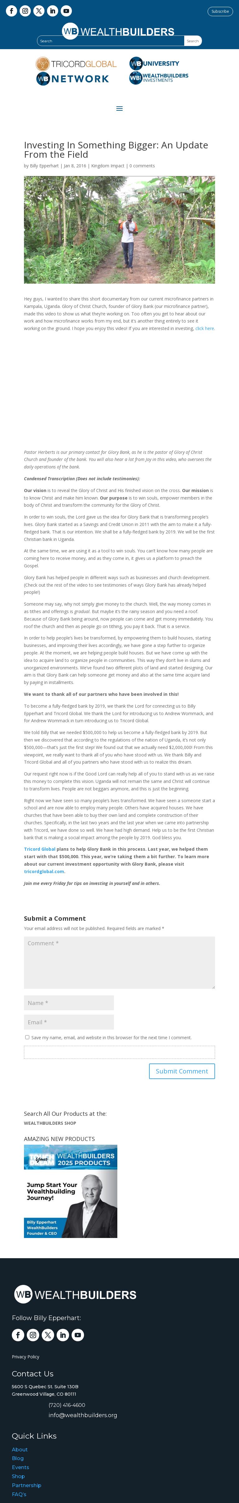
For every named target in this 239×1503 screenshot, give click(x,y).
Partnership (26, 1485)
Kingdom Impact (107, 166)
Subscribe (220, 11)
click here (204, 328)
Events (20, 1467)
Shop (18, 1476)
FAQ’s (19, 1494)
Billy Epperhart (44, 166)
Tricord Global (39, 849)
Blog (18, 1458)
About (20, 1450)
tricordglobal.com (44, 871)
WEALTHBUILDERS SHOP (50, 1123)
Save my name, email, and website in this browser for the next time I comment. (111, 1037)
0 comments (142, 166)
